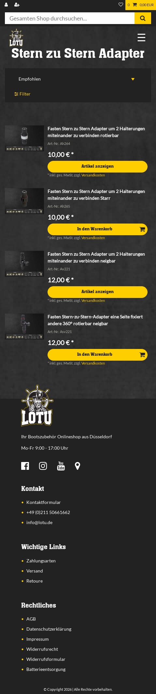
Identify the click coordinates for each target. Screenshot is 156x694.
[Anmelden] (6, 5)
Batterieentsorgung (45, 669)
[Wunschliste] (120, 5)
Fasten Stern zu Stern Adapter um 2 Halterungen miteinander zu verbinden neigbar (96, 257)
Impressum (37, 639)
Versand (34, 570)
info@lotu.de (39, 522)
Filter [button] (22, 94)
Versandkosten (93, 175)
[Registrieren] (17, 5)
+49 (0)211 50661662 (48, 512)
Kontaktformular (43, 502)
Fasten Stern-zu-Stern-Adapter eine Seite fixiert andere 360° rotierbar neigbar (95, 320)
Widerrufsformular (45, 659)
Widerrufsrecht (42, 649)
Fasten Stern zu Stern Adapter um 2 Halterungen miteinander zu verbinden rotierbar (96, 132)
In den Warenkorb (111, 229)
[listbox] (24, 138)
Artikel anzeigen (97, 166)
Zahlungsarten (41, 560)
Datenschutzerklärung (48, 629)
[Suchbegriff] (70, 18)
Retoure (34, 581)
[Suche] (143, 18)
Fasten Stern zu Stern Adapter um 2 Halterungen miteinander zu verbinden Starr (96, 194)
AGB (31, 619)
